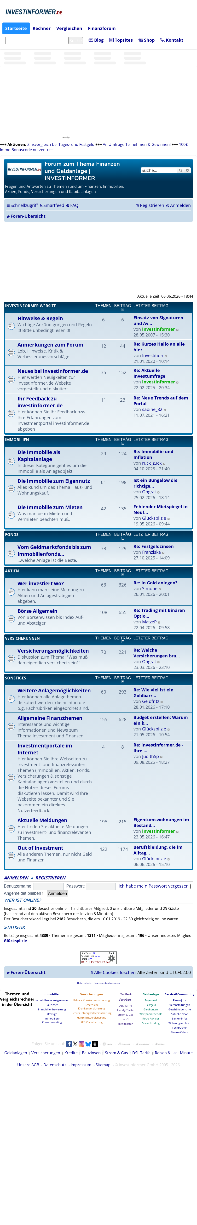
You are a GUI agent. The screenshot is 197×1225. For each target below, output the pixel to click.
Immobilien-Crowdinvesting (52, 1020)
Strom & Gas (125, 1014)
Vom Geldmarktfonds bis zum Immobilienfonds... (54, 550)
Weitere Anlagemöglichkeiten (54, 690)
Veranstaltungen (179, 1005)
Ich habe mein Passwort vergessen (154, 886)
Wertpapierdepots (150, 1014)
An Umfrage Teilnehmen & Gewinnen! (137, 144)
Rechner (42, 28)
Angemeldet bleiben (24, 893)
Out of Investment (40, 847)
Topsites (121, 40)
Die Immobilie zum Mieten (50, 507)
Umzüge (52, 1014)
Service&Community (179, 994)
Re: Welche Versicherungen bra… (156, 653)
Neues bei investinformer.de (52, 370)
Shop (147, 40)
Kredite (71, 1052)
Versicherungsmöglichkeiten (53, 650)
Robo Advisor (150, 1018)
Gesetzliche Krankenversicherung (91, 1006)
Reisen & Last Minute (174, 1052)
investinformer (158, 329)
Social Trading (151, 1023)
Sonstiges (15, 678)
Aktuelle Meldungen (42, 820)
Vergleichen (69, 28)
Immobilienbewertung (52, 1009)
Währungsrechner (179, 1023)
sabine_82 (152, 409)
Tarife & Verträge (125, 997)
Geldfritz (150, 701)
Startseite (16, 28)
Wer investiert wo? (40, 583)
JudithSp (150, 756)
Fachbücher (179, 1027)
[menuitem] (51, 205)
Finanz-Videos (179, 1032)
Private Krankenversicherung (91, 1000)
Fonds (11, 534)
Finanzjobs (179, 1000)
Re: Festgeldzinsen (153, 546)
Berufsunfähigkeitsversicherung (91, 1013)
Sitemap (103, 1064)
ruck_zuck (152, 463)
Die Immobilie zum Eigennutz (53, 480)
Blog (96, 40)
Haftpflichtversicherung (91, 1017)
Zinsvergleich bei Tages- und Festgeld (60, 144)
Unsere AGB (28, 1064)
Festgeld (151, 1005)
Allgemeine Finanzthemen (49, 717)
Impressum (81, 1064)
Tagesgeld (151, 1000)
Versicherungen (22, 638)
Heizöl (125, 1019)
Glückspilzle (154, 518)
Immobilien (17, 439)
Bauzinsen (52, 1005)
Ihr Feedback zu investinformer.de (40, 402)
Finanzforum (102, 28)
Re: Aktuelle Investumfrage (149, 373)
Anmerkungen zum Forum (50, 344)
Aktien (12, 571)
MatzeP (149, 622)
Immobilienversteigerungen (52, 1000)
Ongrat (149, 492)
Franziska (151, 552)
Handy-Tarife (125, 1010)
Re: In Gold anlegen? (155, 583)
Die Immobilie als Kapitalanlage (38, 455)
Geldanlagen (15, 1052)
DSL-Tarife (125, 1005)
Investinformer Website (30, 305)
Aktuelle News (179, 1014)
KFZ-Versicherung (92, 1022)
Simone (149, 588)
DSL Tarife (141, 1052)
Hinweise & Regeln (40, 318)
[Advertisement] (98, 257)
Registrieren (50, 878)
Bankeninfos (179, 1018)
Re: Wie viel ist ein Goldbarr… (153, 692)
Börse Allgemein (37, 610)
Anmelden (16, 878)
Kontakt (171, 40)
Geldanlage (151, 994)
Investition (152, 355)
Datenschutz (54, 1064)
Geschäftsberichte (179, 1009)
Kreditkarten (125, 1024)
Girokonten (151, 1009)
